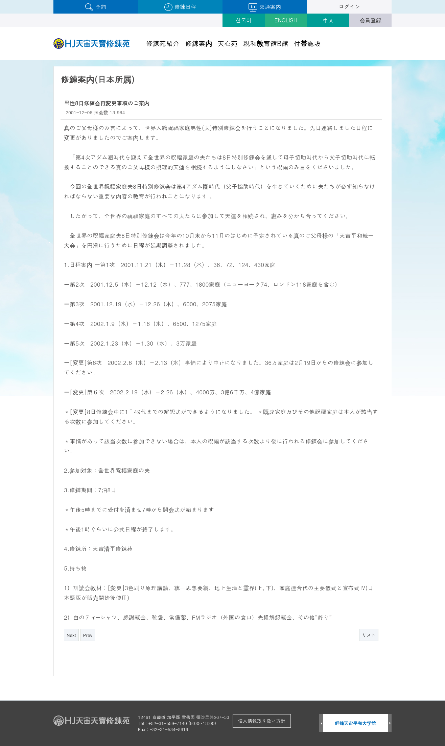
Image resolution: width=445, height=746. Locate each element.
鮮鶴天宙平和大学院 (355, 723)
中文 (328, 20)
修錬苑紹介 (163, 43)
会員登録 (370, 20)
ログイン (349, 7)
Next (71, 635)
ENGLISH (286, 20)
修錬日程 (180, 7)
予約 (95, 7)
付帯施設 (307, 43)
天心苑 (227, 43)
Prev (87, 635)
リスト (369, 635)
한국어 (244, 20)
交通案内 (265, 7)
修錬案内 (198, 43)
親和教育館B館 (265, 43)
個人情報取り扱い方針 (261, 720)
